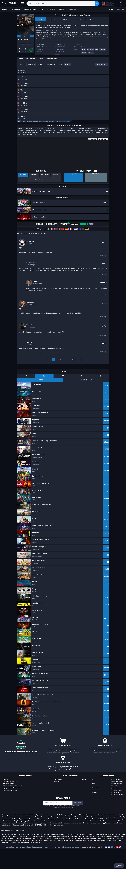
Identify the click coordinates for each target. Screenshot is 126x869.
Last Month (56, 194)
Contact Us (49, 867)
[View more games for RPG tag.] (97, 50)
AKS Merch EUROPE (117, 814)
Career (58, 867)
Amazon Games (60, 51)
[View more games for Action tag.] (83, 50)
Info (40, 19)
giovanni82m (31, 261)
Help (119, 866)
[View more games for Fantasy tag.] (84, 53)
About (53, 19)
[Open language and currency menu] (108, 3)
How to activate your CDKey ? (12, 807)
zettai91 (29, 362)
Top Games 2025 (116, 810)
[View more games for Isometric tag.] (102, 50)
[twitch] (106, 867)
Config (78, 19)
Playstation (95, 807)
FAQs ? (5, 808)
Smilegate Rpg (59, 49)
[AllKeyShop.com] (9, 3)
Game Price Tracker (117, 801)
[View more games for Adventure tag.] (90, 50)
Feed (103, 19)
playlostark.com (60, 47)
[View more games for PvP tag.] (89, 53)
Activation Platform (53, 65)
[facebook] (112, 867)
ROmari (29, 344)
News (91, 19)
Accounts (41, 59)
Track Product (40, 199)
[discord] (109, 867)
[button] (121, 3)
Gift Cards (114, 805)
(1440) (80, 244)
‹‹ (46, 379)
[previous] (19, 36)
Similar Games (52, 59)
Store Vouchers (116, 799)
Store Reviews (115, 808)
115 (82, 248)
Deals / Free (114, 807)
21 (68, 379)
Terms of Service (11, 867)
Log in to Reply (102, 275)
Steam (57, 54)
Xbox (93, 803)
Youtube (83, 799)
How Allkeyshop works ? (10, 801)
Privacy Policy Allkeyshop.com (31, 867)
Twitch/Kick (58, 799)
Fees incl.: (101, 65)
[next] (32, 36)
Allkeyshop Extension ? (10, 810)
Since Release (23, 194)
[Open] (22, 3)
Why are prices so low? (10, 803)
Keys (66, 65)
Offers (20, 59)
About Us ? (6, 799)
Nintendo (94, 812)
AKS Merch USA (115, 812)
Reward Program (116, 803)
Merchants (57, 801)
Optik (35, 301)
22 (72, 379)
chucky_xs (30, 282)
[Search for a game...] (63, 3)
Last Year (34, 194)
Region (30, 65)
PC (92, 799)
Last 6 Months (45, 194)
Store (21, 65)
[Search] (97, 3)
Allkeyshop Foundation (71, 867)
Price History (30, 59)
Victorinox (30, 322)
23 (75, 379)
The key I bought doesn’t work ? (13, 805)
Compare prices (65, 141)
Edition (65, 19)
